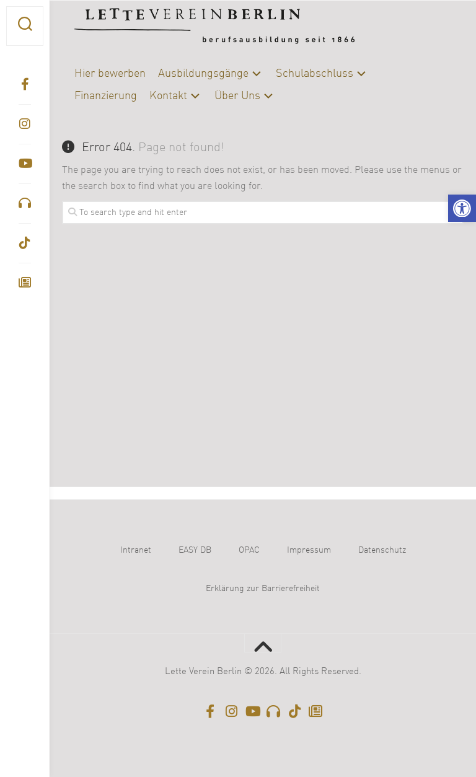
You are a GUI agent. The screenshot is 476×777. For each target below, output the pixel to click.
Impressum (309, 550)
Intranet (135, 550)
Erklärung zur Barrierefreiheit (263, 588)
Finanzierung (105, 96)
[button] (462, 208)
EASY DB (194, 550)
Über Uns (237, 96)
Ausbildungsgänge (203, 73)
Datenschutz (382, 550)
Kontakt (168, 96)
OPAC (249, 550)
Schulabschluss (314, 73)
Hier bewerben (110, 73)
